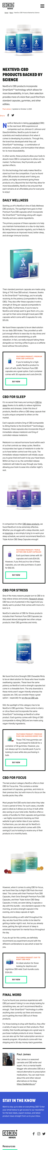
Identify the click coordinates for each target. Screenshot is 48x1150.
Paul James (7, 109)
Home (6, 13)
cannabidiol (34, 123)
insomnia (9, 533)
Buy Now (16, 381)
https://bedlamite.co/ (26, 1084)
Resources (9, 1146)
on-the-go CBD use (30, 697)
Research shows (36, 598)
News (11, 13)
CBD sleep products (31, 524)
